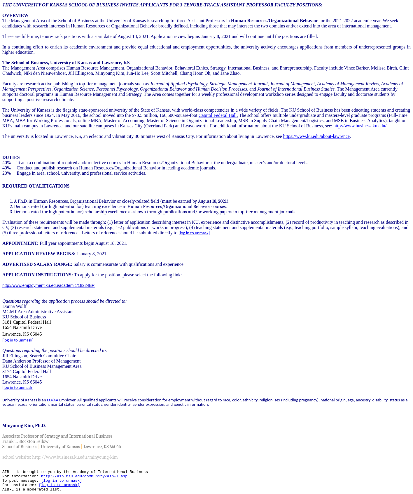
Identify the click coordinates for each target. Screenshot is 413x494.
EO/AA (52, 400)
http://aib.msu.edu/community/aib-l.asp (84, 476)
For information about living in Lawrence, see (239, 136)
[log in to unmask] (194, 232)
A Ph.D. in (24, 201)
